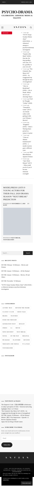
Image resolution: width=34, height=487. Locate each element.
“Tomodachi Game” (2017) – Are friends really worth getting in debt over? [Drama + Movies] (27, 114)
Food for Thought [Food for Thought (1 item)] (10, 320)
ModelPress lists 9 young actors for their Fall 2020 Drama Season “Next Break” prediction (16, 193)
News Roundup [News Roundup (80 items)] (8, 332)
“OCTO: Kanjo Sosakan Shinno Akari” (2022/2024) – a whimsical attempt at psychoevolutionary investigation (16, 287)
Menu (4, 2)
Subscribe (7, 445)
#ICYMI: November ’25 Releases (11, 281)
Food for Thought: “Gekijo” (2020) (28, 101)
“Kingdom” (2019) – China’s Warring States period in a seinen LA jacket (27, 129)
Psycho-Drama (17, 12)
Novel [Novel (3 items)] (5, 336)
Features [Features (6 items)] (14, 315)
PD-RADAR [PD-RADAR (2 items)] (6, 340)
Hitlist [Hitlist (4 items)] (22, 324)
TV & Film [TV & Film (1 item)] (26, 344)
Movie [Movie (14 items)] (18, 328)
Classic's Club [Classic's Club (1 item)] (8, 311)
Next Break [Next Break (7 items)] (21, 332)
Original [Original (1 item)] (25, 336)
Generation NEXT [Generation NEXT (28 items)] (9, 324)
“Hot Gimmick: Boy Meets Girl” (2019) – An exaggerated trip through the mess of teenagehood (27, 75)
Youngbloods (8, 239)
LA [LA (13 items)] (11, 328)
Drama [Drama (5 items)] (5, 315)
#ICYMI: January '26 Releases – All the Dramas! (15, 415)
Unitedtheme (16, 471)
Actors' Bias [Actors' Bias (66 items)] (7, 307)
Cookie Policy (6, 479)
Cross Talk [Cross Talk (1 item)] (21, 311)
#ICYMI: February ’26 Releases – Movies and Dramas (14, 266)
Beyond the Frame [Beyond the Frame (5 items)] (22, 307)
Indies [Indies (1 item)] (5, 328)
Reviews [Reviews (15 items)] (27, 340)
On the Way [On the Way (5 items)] (14, 336)
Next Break (15, 238)
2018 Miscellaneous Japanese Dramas (28, 154)
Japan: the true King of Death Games (12, 421)
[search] (31, 27)
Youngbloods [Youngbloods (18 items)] (8, 348)
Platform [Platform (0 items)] (16, 340)
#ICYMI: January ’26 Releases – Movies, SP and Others (15, 276)
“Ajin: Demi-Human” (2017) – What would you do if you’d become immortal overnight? (27, 167)
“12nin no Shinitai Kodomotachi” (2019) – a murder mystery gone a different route (27, 144)
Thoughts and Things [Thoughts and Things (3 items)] (11, 344)
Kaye (5, 205)
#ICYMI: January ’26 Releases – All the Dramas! (15, 271)
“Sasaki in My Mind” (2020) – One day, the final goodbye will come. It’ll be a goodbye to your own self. (27, 60)
